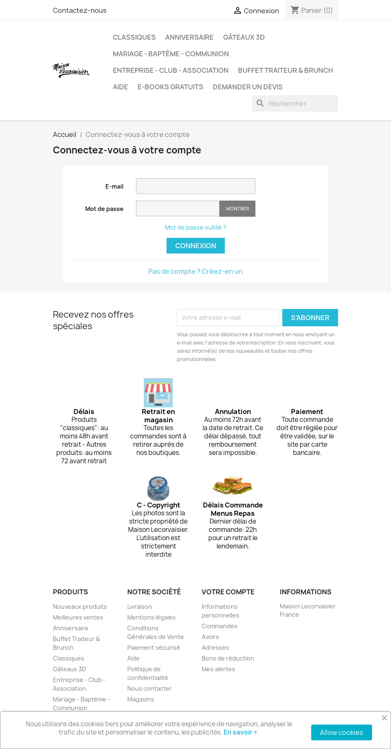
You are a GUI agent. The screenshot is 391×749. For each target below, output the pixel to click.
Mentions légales (151, 617)
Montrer (237, 209)
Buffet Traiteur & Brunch (285, 70)
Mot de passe (104, 209)
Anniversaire (189, 37)
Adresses (215, 647)
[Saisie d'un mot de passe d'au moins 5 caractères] (177, 208)
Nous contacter (149, 688)
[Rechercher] (295, 103)
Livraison (139, 606)
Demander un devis (248, 86)
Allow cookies (341, 732)
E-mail (114, 186)
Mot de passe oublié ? (195, 227)
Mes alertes (218, 669)
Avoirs (210, 637)
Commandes (220, 626)
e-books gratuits (170, 86)
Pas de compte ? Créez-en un (195, 271)
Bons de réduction (228, 658)
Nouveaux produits (80, 606)
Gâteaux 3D (244, 37)
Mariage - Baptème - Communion (171, 53)
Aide (120, 86)
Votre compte (228, 591)
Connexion (195, 245)
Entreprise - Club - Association (171, 70)
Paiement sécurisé (153, 647)
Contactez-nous (80, 10)
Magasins (140, 699)
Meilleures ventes (78, 617)
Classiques (134, 37)
